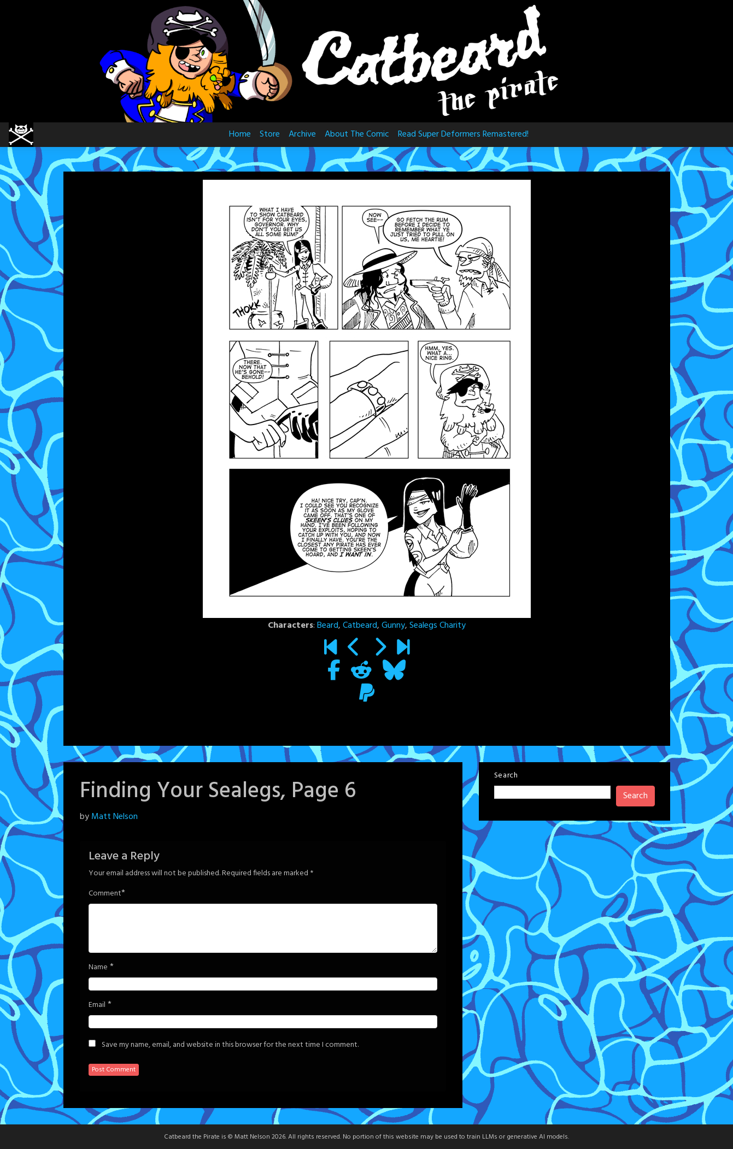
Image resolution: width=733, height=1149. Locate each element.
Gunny (393, 625)
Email (97, 1005)
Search (506, 775)
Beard (327, 625)
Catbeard (360, 625)
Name (98, 967)
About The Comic (357, 134)
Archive (302, 134)
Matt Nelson (114, 817)
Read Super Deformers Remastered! (463, 134)
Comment (105, 893)
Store (270, 134)
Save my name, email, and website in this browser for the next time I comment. (230, 1045)
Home (240, 134)
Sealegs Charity (437, 625)
